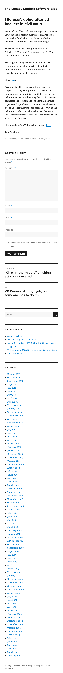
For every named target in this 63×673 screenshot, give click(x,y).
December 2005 (15, 621)
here (13, 80)
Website (9, 230)
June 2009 (12, 475)
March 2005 (13, 652)
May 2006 (12, 603)
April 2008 (12, 523)
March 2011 (12, 402)
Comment (10, 168)
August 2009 (13, 468)
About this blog (15, 336)
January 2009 (14, 492)
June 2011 (12, 391)
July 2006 (12, 596)
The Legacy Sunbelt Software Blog (31, 8)
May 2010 (12, 436)
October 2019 (13, 374)
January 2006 (14, 617)
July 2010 (11, 429)
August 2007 (13, 551)
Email (8, 218)
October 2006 (14, 586)
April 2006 (12, 607)
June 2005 (12, 641)
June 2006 (12, 600)
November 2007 (15, 541)
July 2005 (12, 638)
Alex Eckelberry (11, 139)
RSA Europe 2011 (15, 353)
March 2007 (13, 568)
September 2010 (15, 422)
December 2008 (15, 495)
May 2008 (12, 520)
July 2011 (11, 388)
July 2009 (12, 471)
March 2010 (13, 443)
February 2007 (14, 572)
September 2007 (15, 548)
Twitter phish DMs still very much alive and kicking (32, 350)
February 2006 (14, 614)
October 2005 (14, 628)
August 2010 (13, 426)
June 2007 (12, 558)
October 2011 (13, 377)
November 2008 (15, 499)
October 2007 (14, 544)
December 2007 (15, 537)
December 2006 (15, 579)
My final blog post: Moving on (22, 339)
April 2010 (12, 440)
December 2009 (15, 454)
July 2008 (12, 513)
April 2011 (12, 398)
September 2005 (15, 631)
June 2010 (12, 433)
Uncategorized (44, 139)
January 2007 (13, 575)
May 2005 (12, 645)
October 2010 (13, 419)
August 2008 (13, 509)
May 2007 (12, 561)
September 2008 (15, 506)
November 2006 (15, 582)
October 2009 (14, 461)
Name (8, 206)
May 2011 (11, 395)
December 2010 (14, 412)
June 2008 (12, 516)
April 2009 (12, 482)
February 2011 (14, 405)
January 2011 (13, 408)
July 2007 (11, 555)
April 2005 (12, 648)
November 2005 (15, 624)
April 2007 (12, 565)
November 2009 (15, 457)
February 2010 (14, 447)
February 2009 (14, 488)
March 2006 (13, 610)
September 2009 (15, 464)
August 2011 (13, 384)
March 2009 (13, 485)
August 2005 (13, 635)
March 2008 (13, 527)
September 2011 (15, 381)
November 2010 (15, 415)
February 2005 (14, 655)
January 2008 (13, 534)
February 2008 (14, 530)
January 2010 (13, 450)
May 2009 (12, 478)
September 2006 (15, 589)
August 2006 (13, 593)
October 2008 (14, 502)
